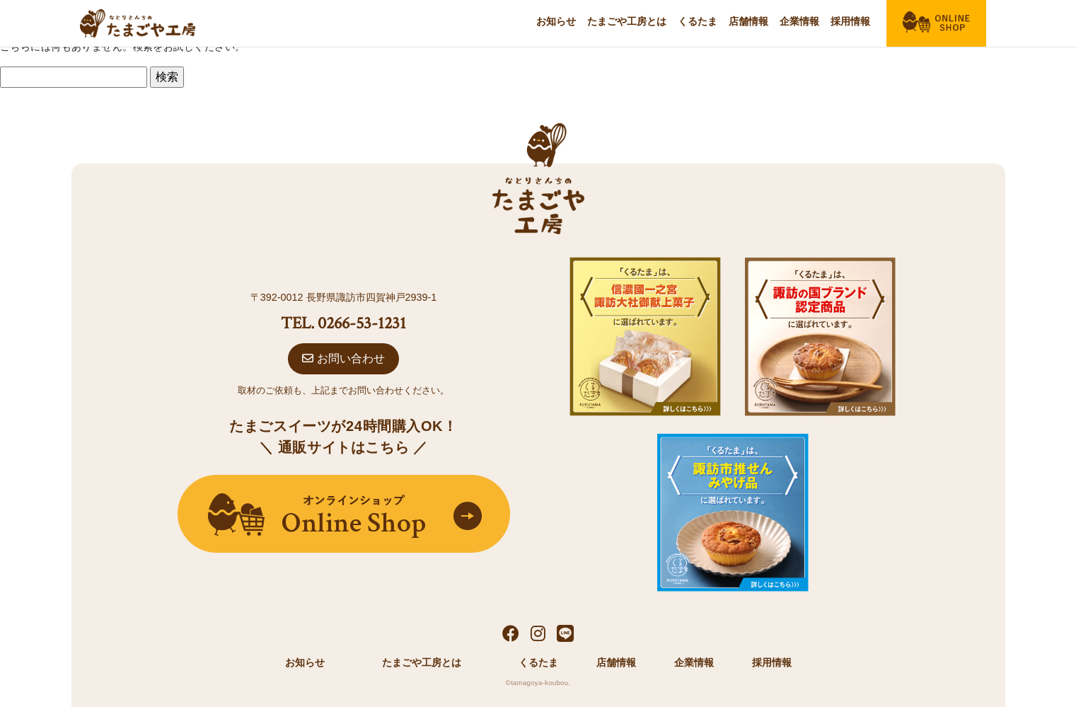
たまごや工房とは (626, 21)
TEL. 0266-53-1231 (343, 323)
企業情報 (799, 21)
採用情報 (850, 21)
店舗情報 (748, 21)
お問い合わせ (343, 358)
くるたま (697, 21)
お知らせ (556, 21)
